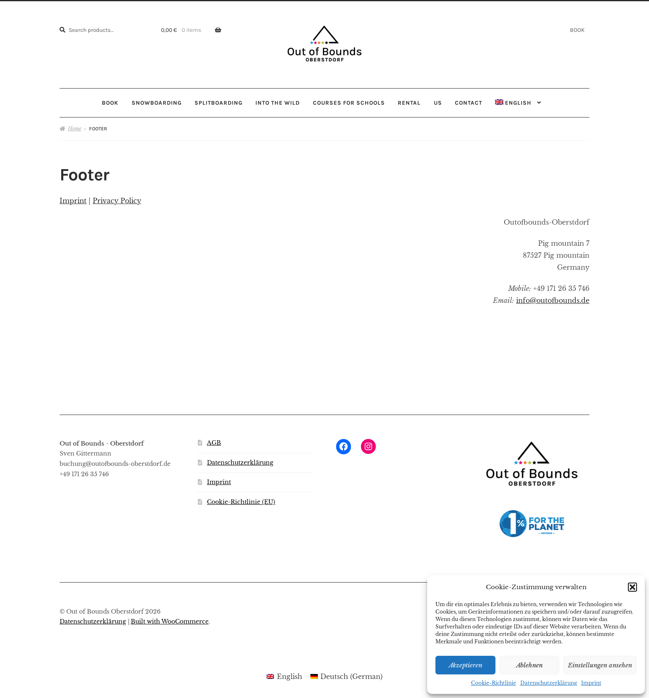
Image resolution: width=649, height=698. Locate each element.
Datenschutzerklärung (548, 683)
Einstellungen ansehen (600, 665)
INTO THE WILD (277, 102)
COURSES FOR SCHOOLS (349, 102)
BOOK (577, 29)
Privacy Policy (117, 201)
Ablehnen (529, 665)
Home (74, 128)
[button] (632, 587)
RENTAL (409, 102)
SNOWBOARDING (157, 102)
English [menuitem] (289, 676)
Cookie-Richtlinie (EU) (241, 502)
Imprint (591, 683)
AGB (214, 442)
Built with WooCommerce (170, 621)
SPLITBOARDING (219, 102)
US (438, 102)
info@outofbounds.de (552, 300)
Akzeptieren (465, 665)
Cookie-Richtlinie (493, 683)
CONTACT (468, 102)
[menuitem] (518, 103)
